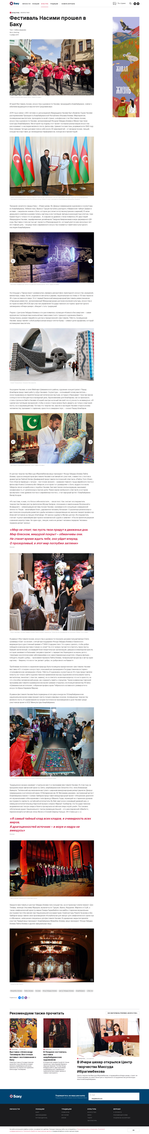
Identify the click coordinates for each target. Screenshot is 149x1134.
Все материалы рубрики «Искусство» (122, 1013)
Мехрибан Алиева (16, 991)
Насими (37, 991)
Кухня (64, 1118)
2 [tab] (14, 279)
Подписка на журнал (121, 1118)
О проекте (117, 1112)
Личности (26, 4)
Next (90, 261)
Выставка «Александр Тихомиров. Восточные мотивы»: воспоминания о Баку (23, 1056)
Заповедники (41, 1115)
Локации (35, 4)
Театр (89, 1118)
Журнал (117, 1109)
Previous (13, 261)
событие (90, 991)
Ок (133, 1130)
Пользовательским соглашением (87, 1129)
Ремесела (65, 1112)
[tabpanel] (52, 261)
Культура (44, 4)
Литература (90, 1058)
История (65, 1115)
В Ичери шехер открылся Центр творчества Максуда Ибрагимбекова (104, 1066)
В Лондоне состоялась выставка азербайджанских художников (55, 1056)
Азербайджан (80, 991)
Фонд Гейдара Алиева (50, 991)
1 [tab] (12, 279)
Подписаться (97, 1098)
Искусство (25, 12)
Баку (37, 1112)
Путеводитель (41, 1118)
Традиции (54, 4)
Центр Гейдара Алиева (66, 991)
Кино (89, 1115)
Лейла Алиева (28, 991)
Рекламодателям (120, 1115)
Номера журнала (68, 4)
